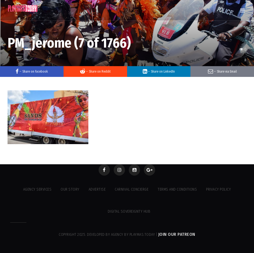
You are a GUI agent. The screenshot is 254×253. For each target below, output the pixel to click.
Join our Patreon (176, 234)
